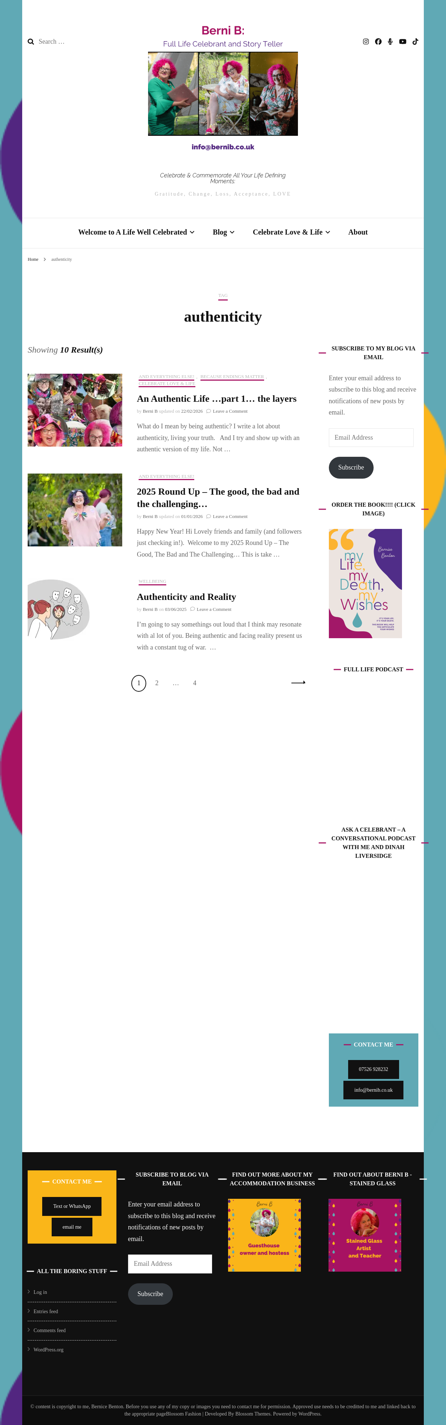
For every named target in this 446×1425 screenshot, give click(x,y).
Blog (220, 232)
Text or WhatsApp (72, 1206)
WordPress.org (48, 1350)
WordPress (309, 1414)
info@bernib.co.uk (373, 1090)
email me (72, 1227)
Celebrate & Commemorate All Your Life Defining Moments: (223, 178)
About (358, 232)
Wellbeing (152, 581)
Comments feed (49, 1330)
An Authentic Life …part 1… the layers (216, 398)
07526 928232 (374, 1069)
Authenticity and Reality (186, 597)
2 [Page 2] (159, 682)
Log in (40, 1292)
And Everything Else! (166, 376)
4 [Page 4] (197, 682)
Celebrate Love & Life (288, 232)
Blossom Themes (252, 1414)
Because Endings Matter (232, 376)
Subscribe (351, 467)
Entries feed (45, 1311)
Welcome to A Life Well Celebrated (132, 232)
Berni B (150, 411)
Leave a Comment (230, 411)
